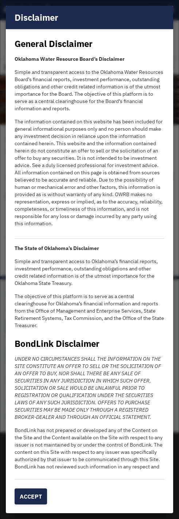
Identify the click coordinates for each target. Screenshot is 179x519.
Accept (31, 496)
